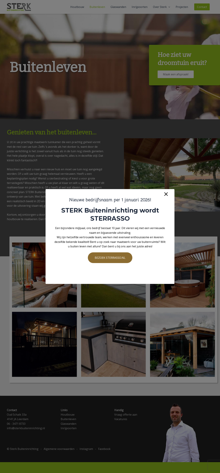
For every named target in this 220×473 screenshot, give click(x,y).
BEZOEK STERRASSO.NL (110, 258)
